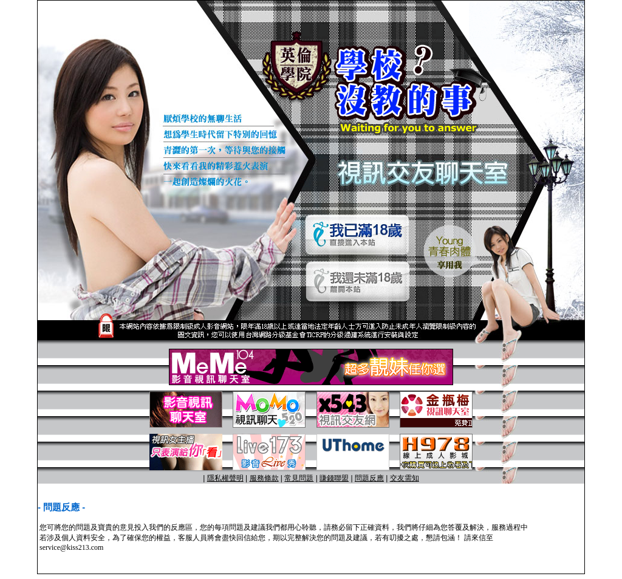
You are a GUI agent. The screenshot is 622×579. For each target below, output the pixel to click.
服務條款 (264, 478)
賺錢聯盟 (334, 478)
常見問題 (298, 478)
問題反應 (369, 478)
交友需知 (404, 478)
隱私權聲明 (225, 478)
